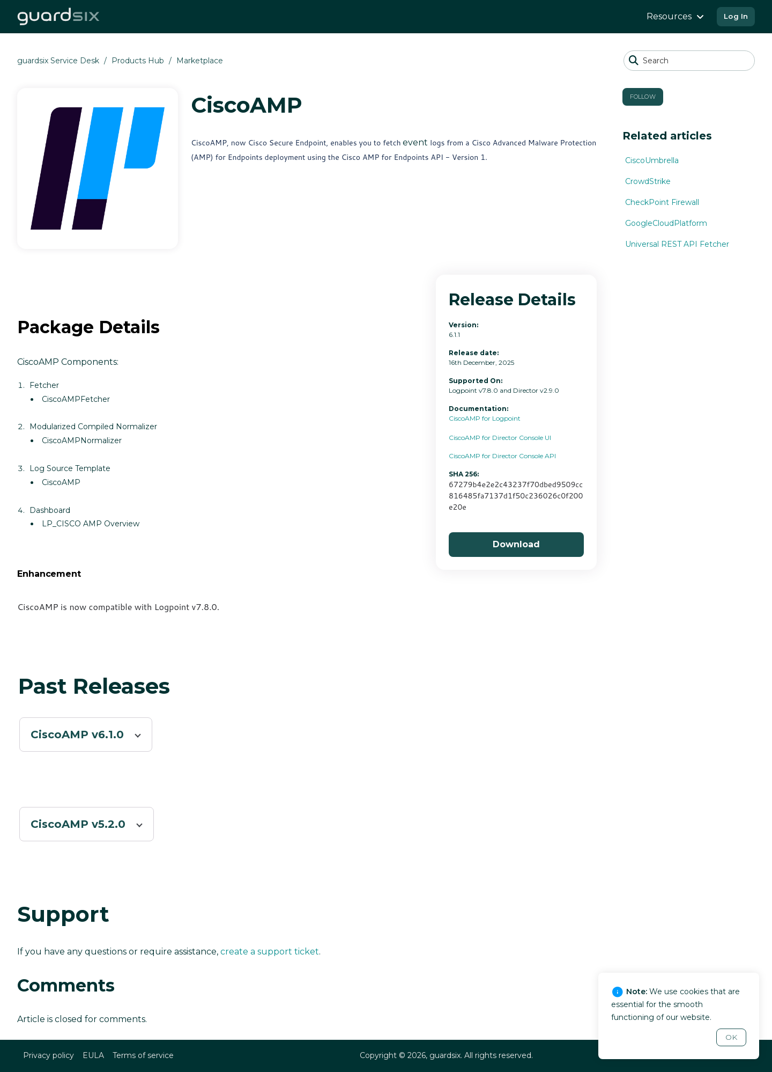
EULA (93, 1055)
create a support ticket (269, 951)
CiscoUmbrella (652, 160)
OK (731, 1037)
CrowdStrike (648, 181)
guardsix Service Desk (58, 60)
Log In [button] (736, 16)
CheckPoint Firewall (662, 202)
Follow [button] (643, 96)
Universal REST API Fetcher (677, 244)
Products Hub (138, 60)
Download (516, 544)
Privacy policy (48, 1055)
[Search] (689, 60)
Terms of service (143, 1055)
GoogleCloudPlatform (666, 223)
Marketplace (199, 60)
